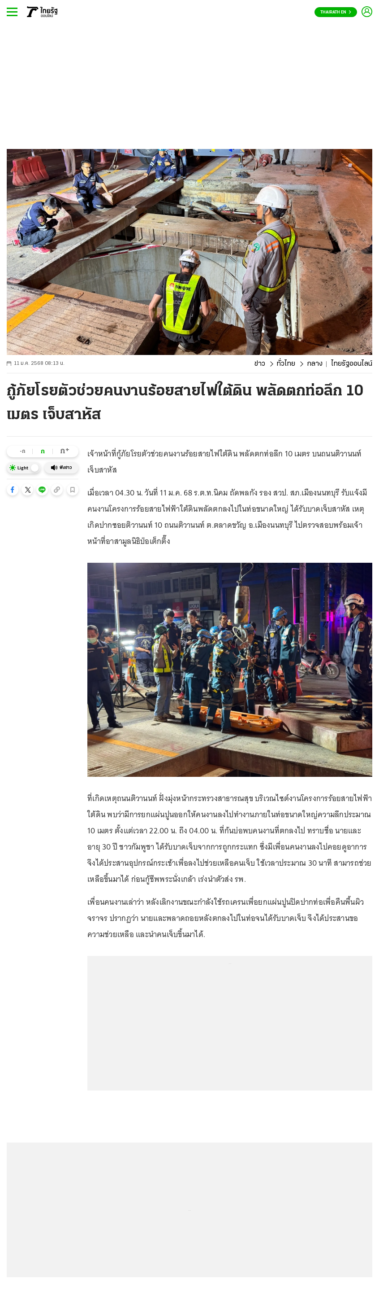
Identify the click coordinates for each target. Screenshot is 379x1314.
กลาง (315, 364)
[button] (12, 489)
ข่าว (259, 364)
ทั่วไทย (286, 364)
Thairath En (335, 12)
